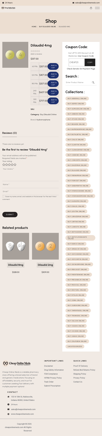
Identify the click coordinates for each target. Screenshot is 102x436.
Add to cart (53, 66)
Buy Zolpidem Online (77, 341)
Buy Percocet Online (77, 269)
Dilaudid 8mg (15, 264)
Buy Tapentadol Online (78, 310)
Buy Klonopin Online (77, 201)
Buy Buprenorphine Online (79, 129)
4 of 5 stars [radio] (12, 164)
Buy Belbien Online (76, 124)
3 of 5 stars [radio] (9, 164)
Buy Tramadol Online (77, 315)
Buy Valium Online (76, 321)
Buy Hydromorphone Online (80, 196)
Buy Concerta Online (77, 160)
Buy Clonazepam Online (78, 150)
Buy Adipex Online (76, 103)
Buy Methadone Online (78, 232)
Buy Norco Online (76, 244)
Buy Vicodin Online (76, 331)
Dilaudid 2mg (45, 264)
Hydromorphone (43, 120)
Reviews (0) (9, 133)
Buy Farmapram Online (78, 175)
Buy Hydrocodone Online (79, 191)
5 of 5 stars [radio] (15, 164)
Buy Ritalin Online (76, 295)
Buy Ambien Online (76, 114)
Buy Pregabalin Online (78, 280)
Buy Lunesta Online (77, 227)
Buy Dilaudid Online (47, 27)
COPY (90, 62)
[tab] (9, 133)
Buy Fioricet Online (77, 180)
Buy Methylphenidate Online (77, 238)
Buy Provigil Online (77, 285)
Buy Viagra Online (76, 326)
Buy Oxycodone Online (78, 254)
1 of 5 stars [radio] (3, 164)
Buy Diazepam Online (77, 165)
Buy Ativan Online (76, 119)
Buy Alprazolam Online (78, 109)
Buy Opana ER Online (77, 249)
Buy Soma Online (75, 300)
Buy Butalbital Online (78, 134)
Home (34, 27)
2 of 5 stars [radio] (6, 164)
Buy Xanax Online (76, 336)
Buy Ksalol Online (76, 206)
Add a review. (36, 54)
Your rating (7, 161)
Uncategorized (75, 346)
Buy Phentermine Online (79, 274)
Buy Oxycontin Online (78, 259)
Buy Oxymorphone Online (79, 264)
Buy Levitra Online (76, 211)
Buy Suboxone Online (77, 305)
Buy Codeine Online (77, 155)
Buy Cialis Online (76, 139)
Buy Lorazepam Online (78, 216)
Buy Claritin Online (77, 145)
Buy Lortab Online (76, 221)
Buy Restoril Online (77, 290)
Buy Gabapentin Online (78, 186)
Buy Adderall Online (77, 98)
